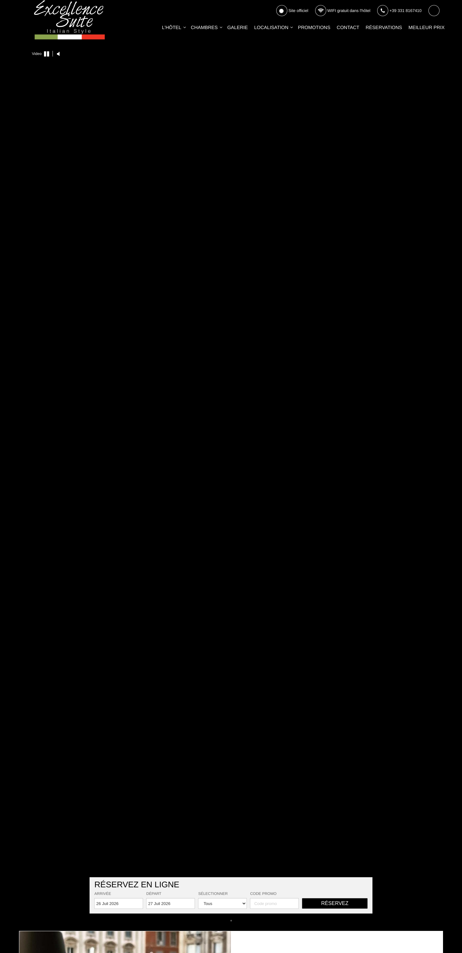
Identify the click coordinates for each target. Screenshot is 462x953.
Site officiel (292, 10)
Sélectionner (213, 893)
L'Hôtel (171, 27)
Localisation (271, 27)
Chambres (204, 27)
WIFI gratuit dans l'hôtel (342, 10)
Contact (348, 27)
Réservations (384, 27)
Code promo (263, 893)
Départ (153, 893)
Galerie (237, 27)
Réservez (334, 903)
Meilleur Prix (427, 27)
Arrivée (102, 893)
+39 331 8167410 (399, 10)
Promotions (314, 27)
